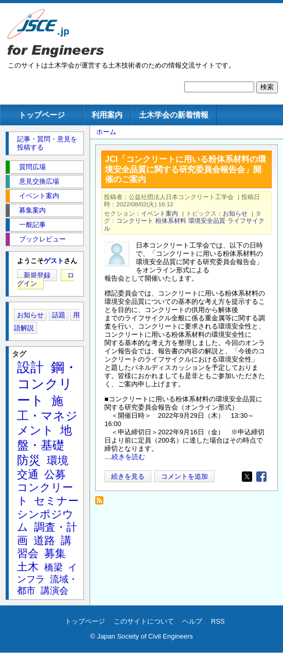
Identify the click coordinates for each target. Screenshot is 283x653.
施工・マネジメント (47, 415)
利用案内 (107, 114)
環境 (57, 460)
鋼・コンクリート (47, 384)
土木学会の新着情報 (173, 114)
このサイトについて (144, 621)
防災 (29, 460)
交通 (28, 474)
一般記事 (32, 224)
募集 (55, 553)
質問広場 (32, 167)
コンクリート (134, 220)
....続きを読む (124, 457)
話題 (58, 315)
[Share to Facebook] (261, 476)
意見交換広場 (39, 181)
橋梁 (53, 567)
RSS (218, 621)
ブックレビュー (42, 239)
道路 (44, 540)
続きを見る (128, 476)
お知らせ (235, 213)
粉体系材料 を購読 (102, 503)
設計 (30, 367)
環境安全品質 (206, 220)
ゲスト (54, 261)
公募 (55, 474)
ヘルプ (192, 621)
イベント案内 (159, 213)
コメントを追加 (184, 476)
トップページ (42, 114)
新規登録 (37, 275)
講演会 (54, 590)
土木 (28, 567)
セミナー (56, 501)
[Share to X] (247, 476)
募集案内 (32, 210)
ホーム (106, 132)
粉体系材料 (170, 220)
